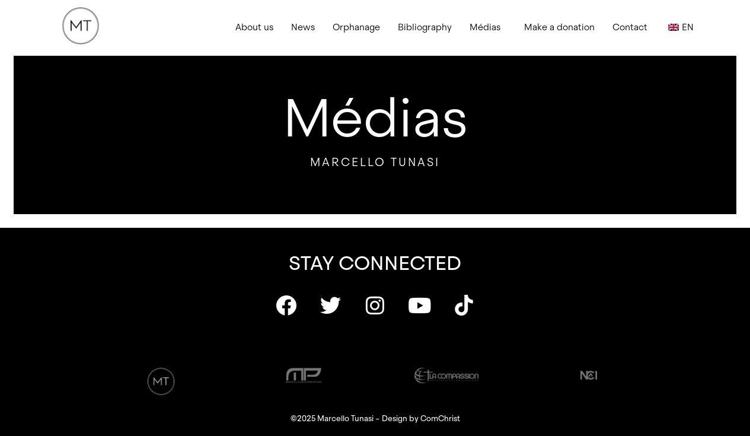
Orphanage (356, 27)
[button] (488, 27)
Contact (629, 27)
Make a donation (559, 27)
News (303, 27)
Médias (485, 27)
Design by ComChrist (421, 418)
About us (254, 27)
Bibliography (425, 27)
